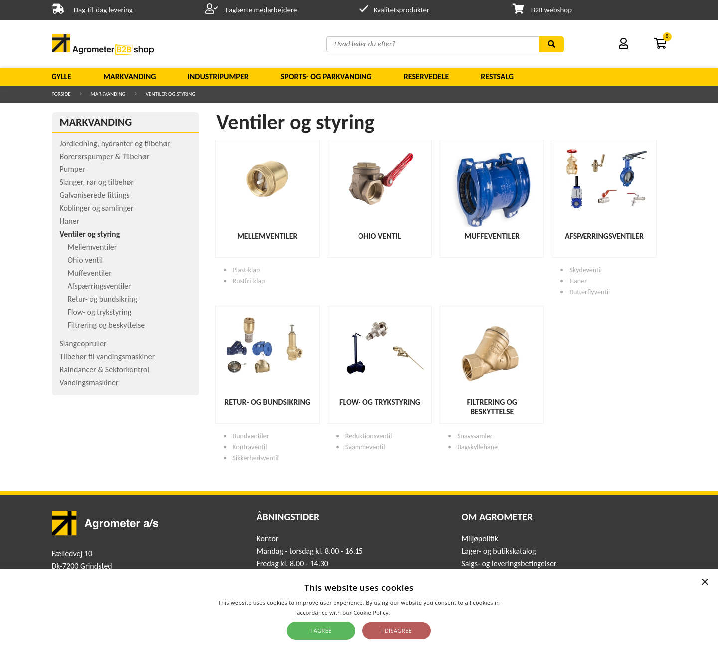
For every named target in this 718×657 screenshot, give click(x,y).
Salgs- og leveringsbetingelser (508, 563)
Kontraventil (250, 447)
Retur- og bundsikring (102, 299)
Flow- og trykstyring (100, 312)
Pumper (72, 169)
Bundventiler (251, 436)
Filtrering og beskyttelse (106, 324)
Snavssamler (474, 436)
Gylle (62, 76)
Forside (61, 94)
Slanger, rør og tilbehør (97, 182)
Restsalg (497, 76)
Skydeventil (585, 270)
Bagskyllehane (477, 447)
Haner (70, 221)
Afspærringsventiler (99, 286)
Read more (406, 612)
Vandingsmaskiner (89, 382)
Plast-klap (246, 270)
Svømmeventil (365, 447)
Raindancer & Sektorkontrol (104, 369)
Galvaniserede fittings (95, 195)
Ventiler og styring (171, 94)
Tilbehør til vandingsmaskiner (107, 356)
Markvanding (129, 76)
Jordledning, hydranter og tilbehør (115, 143)
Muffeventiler (90, 273)
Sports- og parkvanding (326, 76)
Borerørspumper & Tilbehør (104, 156)
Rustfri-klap (249, 281)
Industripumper (217, 76)
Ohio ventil (85, 260)
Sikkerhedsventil (256, 458)
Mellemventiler (92, 247)
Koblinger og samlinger (97, 208)
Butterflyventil (589, 292)
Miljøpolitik (479, 538)
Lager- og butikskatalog (498, 551)
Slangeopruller (83, 343)
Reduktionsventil (368, 436)
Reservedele (426, 76)
